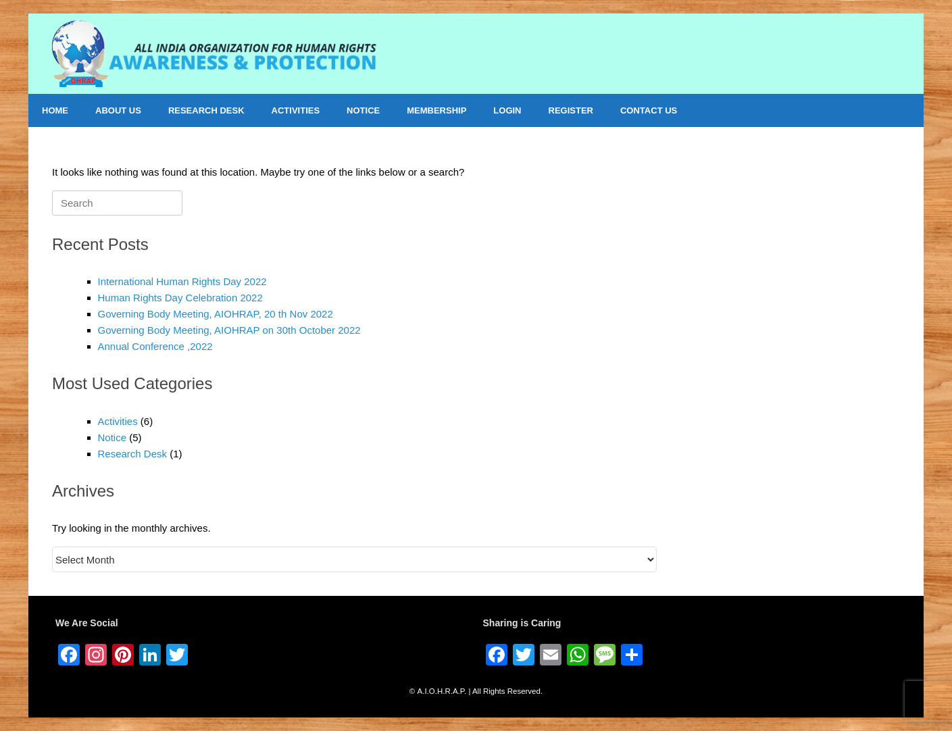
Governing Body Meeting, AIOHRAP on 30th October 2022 (229, 330)
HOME (55, 110)
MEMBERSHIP (436, 110)
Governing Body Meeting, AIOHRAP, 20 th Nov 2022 (215, 314)
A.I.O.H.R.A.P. (442, 691)
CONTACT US (648, 110)
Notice (112, 437)
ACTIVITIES (296, 110)
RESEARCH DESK (206, 110)
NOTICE (363, 110)
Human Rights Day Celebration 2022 (180, 297)
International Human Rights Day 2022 (182, 281)
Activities (118, 421)
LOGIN (507, 110)
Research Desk (133, 453)
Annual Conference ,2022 (155, 346)
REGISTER (571, 110)
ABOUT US (118, 110)
